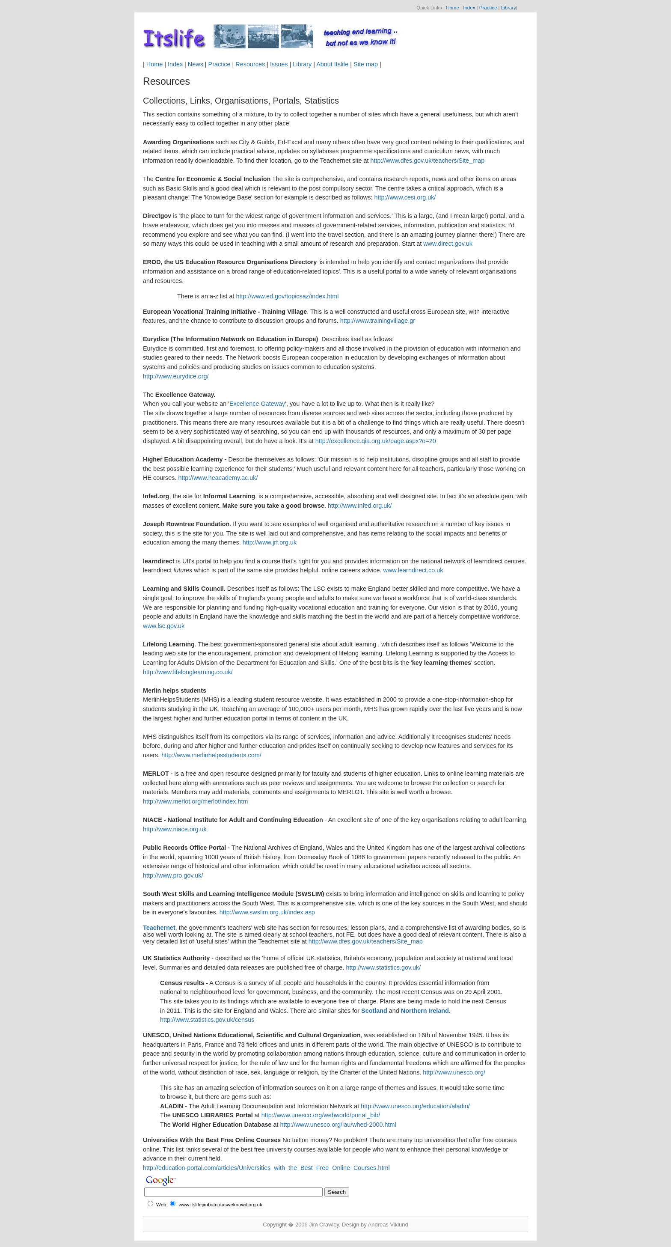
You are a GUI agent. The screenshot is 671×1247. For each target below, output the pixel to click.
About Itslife (332, 64)
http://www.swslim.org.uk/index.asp (267, 912)
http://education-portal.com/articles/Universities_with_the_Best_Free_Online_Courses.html (266, 1167)
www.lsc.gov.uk (163, 625)
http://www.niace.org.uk (175, 829)
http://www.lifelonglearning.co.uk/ (188, 672)
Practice (488, 7)
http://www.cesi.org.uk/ (405, 197)
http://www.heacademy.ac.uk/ (218, 477)
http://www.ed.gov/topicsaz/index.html (287, 296)
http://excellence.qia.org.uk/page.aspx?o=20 (375, 440)
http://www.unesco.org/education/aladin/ (415, 1106)
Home (452, 7)
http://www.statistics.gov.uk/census (207, 1019)
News (195, 64)
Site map (365, 64)
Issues (279, 64)
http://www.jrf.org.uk (270, 542)
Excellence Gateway (257, 403)
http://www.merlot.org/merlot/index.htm (195, 801)
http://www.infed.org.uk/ (360, 505)
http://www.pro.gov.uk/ (173, 875)
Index (469, 7)
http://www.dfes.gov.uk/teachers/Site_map (427, 160)
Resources (250, 64)
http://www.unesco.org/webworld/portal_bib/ (320, 1115)
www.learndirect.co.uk (413, 570)
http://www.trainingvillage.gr (377, 320)
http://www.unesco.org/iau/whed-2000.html (338, 1124)
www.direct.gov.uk (447, 243)
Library (508, 7)
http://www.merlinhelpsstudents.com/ (211, 755)
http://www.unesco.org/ (454, 1072)
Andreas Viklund (388, 1224)
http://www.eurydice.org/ (176, 376)
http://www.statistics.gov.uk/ (383, 967)
